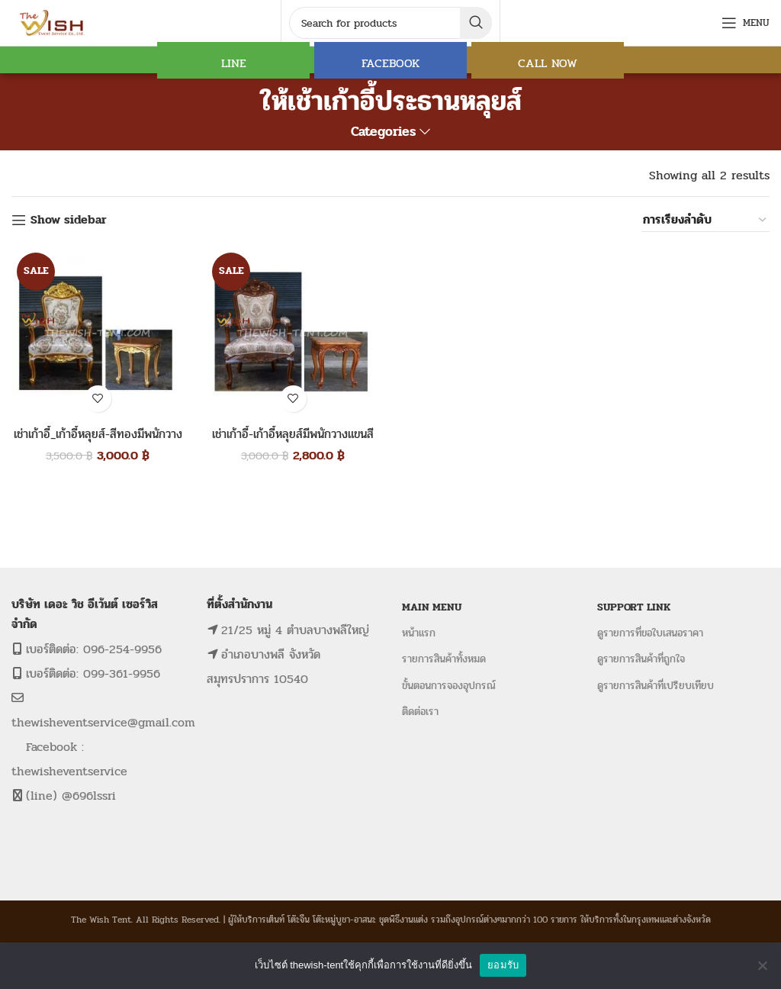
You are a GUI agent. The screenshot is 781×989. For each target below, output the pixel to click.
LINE (233, 62)
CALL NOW (547, 62)
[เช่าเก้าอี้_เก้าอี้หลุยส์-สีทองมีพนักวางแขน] (97, 333)
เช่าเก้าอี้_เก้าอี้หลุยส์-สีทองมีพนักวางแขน (98, 442)
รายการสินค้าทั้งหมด (444, 659)
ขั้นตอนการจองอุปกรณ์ (449, 686)
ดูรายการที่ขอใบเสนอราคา (650, 633)
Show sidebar (69, 220)
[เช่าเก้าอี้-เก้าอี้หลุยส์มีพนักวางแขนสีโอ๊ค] (293, 333)
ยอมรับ (503, 965)
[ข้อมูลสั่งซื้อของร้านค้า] (705, 219)
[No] (762, 965)
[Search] (390, 23)
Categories (383, 132)
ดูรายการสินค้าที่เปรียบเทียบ (655, 686)
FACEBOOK (390, 62)
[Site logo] (53, 21)
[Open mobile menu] (745, 23)
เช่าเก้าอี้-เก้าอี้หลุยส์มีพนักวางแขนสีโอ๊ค (293, 442)
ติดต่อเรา (420, 712)
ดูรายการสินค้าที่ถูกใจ (641, 659)
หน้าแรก (418, 633)
